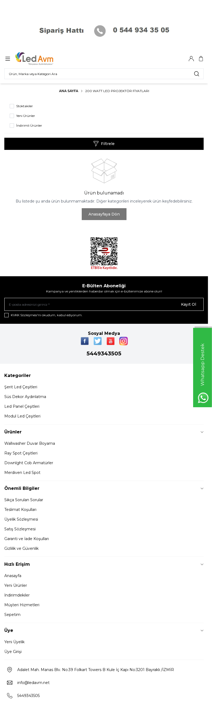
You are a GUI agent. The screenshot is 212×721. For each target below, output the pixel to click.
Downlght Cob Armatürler (28, 462)
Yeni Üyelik (14, 641)
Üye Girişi (13, 651)
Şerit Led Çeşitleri (20, 387)
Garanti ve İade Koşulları (26, 538)
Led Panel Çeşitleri (21, 406)
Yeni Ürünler (15, 585)
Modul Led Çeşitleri (22, 416)
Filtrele (104, 143)
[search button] (197, 73)
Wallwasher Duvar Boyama (29, 443)
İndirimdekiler (17, 595)
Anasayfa (12, 575)
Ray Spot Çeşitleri (20, 453)
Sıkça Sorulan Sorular (23, 499)
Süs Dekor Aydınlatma (25, 396)
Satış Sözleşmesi (20, 529)
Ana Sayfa (68, 91)
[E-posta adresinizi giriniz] (104, 304)
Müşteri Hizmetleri (21, 604)
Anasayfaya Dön (104, 214)
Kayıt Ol (188, 304)
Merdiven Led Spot (22, 472)
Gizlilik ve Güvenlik (21, 548)
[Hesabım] (191, 58)
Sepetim (12, 614)
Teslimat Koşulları (20, 509)
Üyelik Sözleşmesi (21, 519)
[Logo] (41, 58)
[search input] (104, 73)
